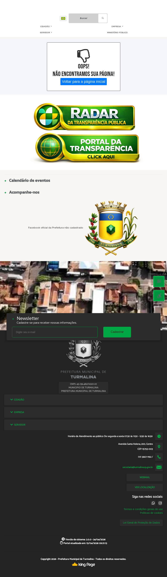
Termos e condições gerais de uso (143, 509)
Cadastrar (117, 331)
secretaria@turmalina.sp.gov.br (137, 467)
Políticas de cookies (151, 512)
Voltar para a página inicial (83, 81)
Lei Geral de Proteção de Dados (141, 522)
